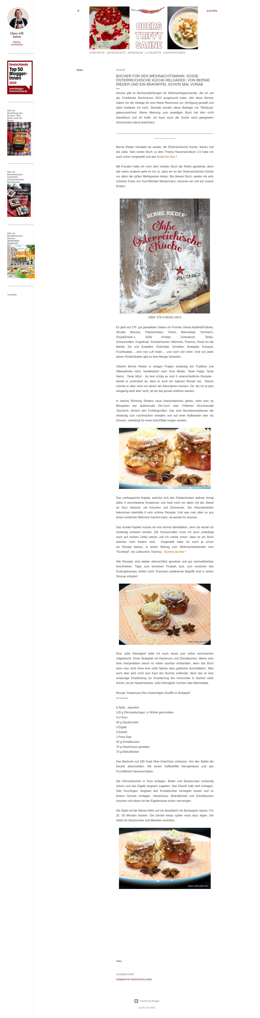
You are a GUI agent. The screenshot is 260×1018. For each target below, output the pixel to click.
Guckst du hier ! (175, 551)
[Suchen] (212, 10)
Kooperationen (174, 52)
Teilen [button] (79, 70)
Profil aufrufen (17, 43)
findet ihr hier (166, 156)
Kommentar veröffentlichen (134, 979)
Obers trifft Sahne (16, 35)
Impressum (135, 52)
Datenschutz (116, 52)
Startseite (97, 52)
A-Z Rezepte (153, 52)
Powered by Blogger (146, 1001)
